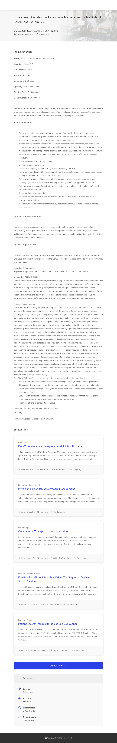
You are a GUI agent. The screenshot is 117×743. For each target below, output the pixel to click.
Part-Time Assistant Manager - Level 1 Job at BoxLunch (51, 446)
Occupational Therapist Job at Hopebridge (43, 531)
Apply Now (58, 665)
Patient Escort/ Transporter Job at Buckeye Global (47, 624)
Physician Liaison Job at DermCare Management (46, 489)
